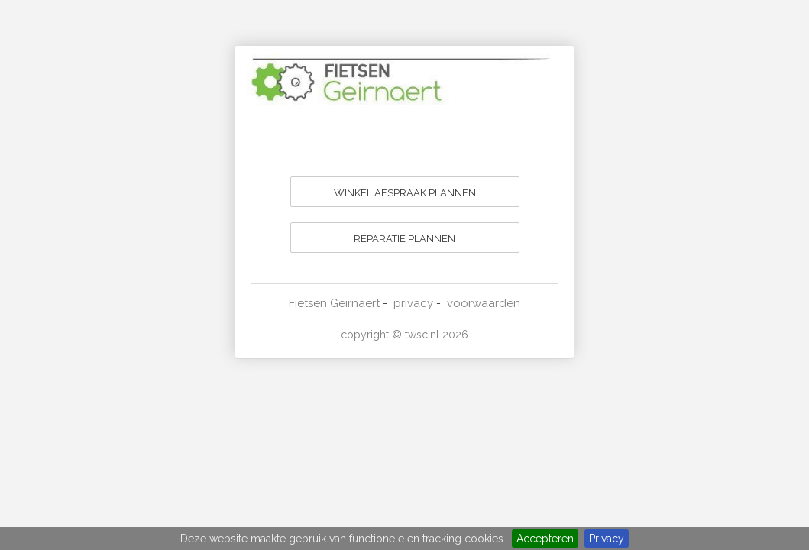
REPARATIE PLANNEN (404, 238)
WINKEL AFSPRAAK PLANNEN (405, 193)
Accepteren (545, 538)
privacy (413, 303)
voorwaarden (483, 303)
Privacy (606, 538)
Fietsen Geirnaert (334, 303)
